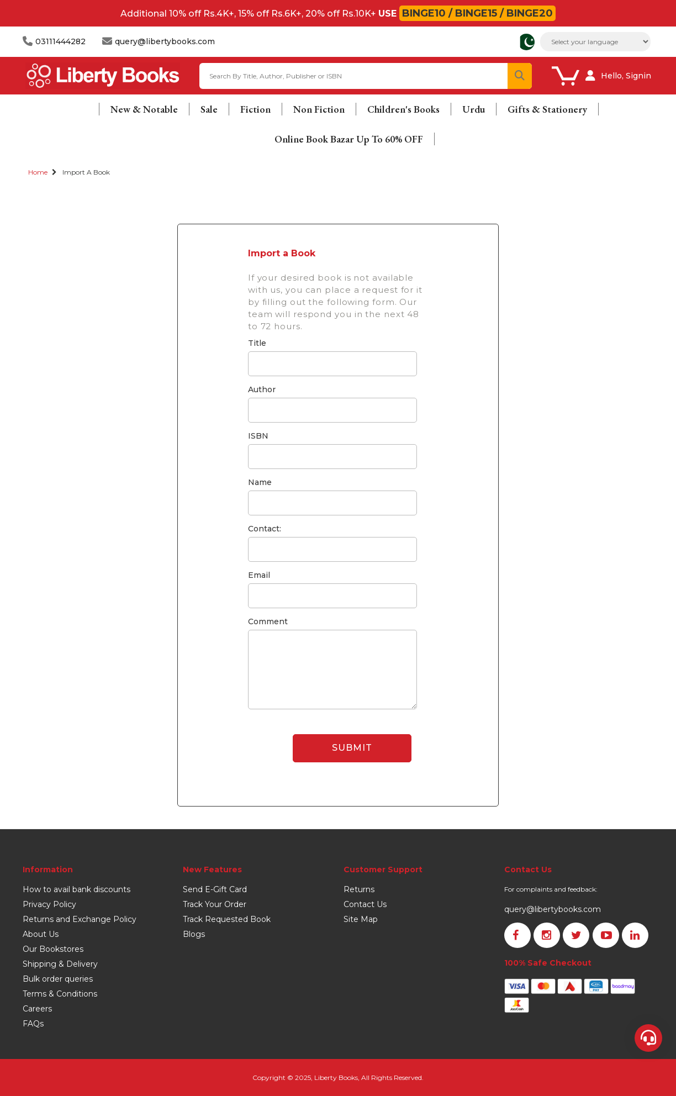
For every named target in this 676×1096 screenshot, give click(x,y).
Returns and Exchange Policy (79, 919)
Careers (37, 1009)
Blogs (194, 934)
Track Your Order (214, 904)
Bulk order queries (58, 979)
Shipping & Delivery (60, 964)
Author (262, 389)
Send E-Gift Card (215, 889)
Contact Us (365, 904)
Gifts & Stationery (547, 109)
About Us (41, 934)
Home (37, 172)
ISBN (258, 436)
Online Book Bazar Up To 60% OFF (348, 139)
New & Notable (144, 109)
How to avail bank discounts (76, 889)
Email (259, 575)
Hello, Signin (626, 76)
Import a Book (86, 172)
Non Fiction (319, 109)
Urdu (473, 109)
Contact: (264, 529)
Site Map (361, 919)
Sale (209, 109)
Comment (268, 621)
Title (257, 343)
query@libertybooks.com (552, 909)
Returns (359, 889)
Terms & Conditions (60, 994)
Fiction (255, 109)
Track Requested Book (227, 919)
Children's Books (403, 109)
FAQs (33, 1024)
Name (260, 482)
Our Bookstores (53, 949)
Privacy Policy (49, 904)
